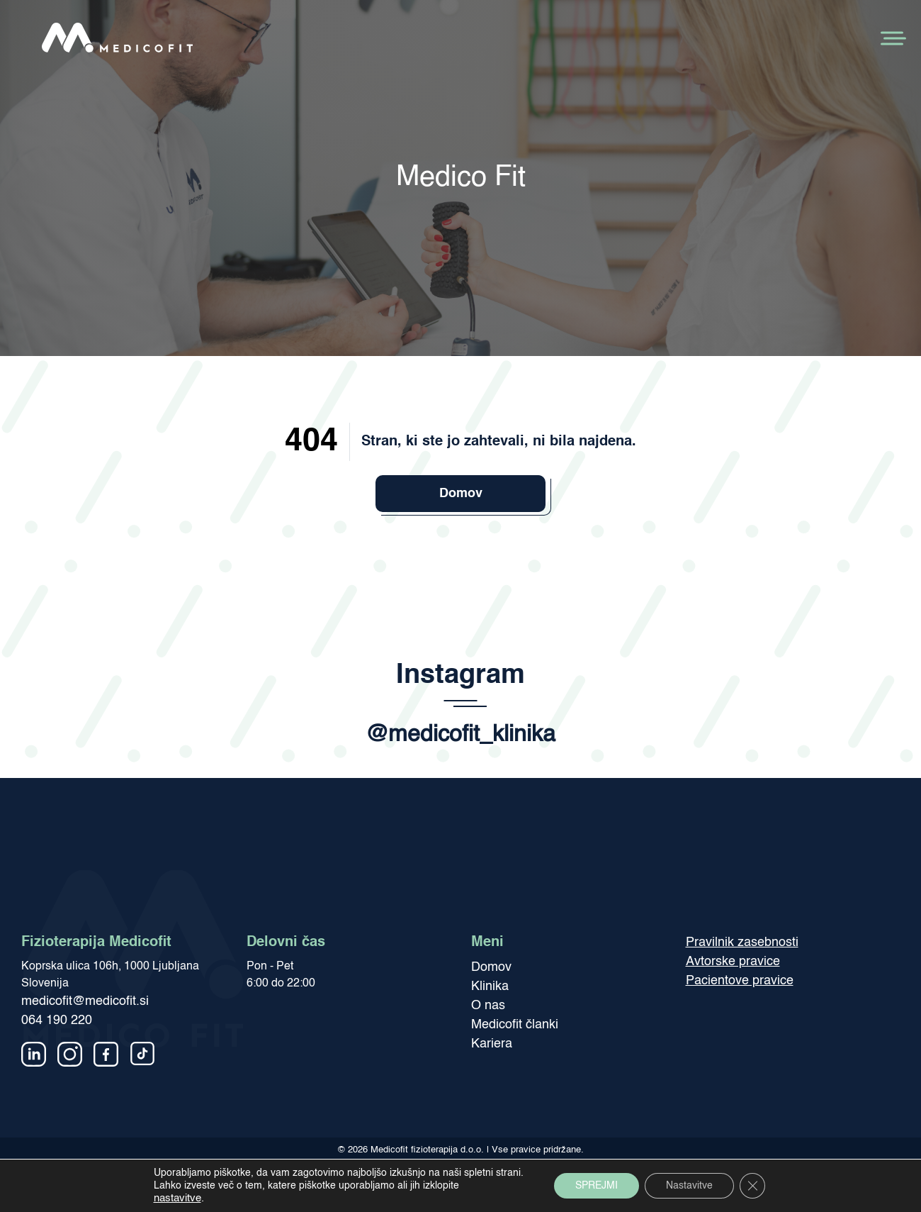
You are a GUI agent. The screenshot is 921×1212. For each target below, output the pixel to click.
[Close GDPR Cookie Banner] (752, 1186)
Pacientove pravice (739, 980)
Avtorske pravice (733, 961)
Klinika (490, 986)
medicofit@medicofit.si (85, 1001)
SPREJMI (596, 1186)
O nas (488, 1005)
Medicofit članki (514, 1024)
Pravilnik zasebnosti (742, 942)
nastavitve (177, 1198)
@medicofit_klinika (460, 734)
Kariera (491, 1044)
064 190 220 (56, 1020)
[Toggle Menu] (892, 38)
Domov (460, 493)
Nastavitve (689, 1186)
